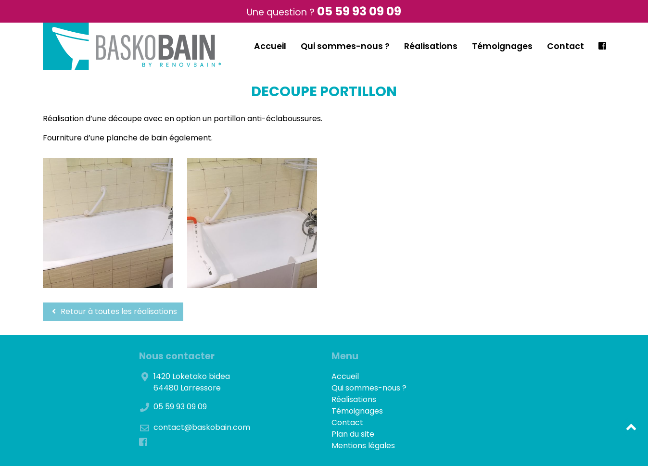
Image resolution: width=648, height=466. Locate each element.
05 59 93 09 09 (359, 11)
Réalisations (430, 46)
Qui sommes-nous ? (345, 46)
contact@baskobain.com (201, 427)
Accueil (270, 46)
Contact (565, 46)
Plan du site (352, 434)
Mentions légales (363, 445)
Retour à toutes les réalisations (113, 311)
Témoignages (502, 46)
